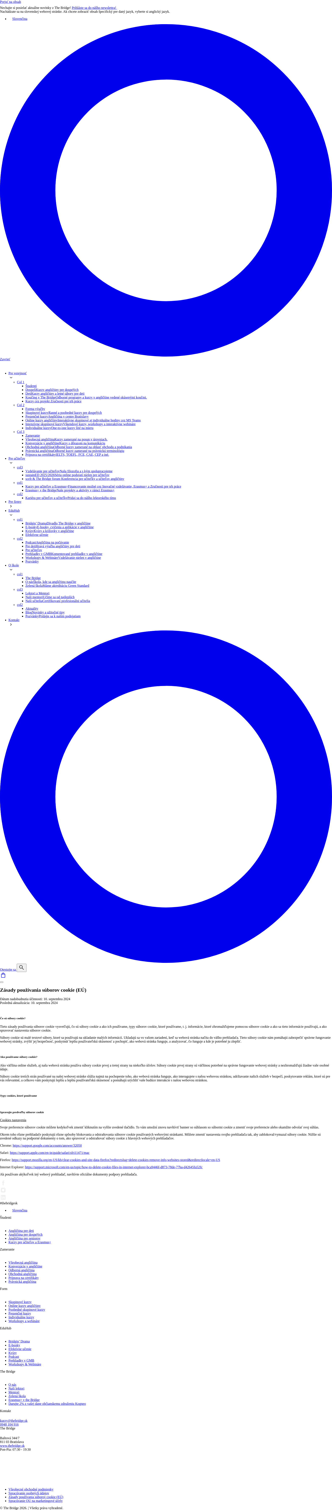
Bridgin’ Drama (19, 1341)
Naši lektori (16, 1388)
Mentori (13, 1392)
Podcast (13, 1356)
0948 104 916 (9, 1424)
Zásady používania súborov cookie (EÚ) (35, 1497)
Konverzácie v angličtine (25, 1266)
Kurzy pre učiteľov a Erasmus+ (29, 1242)
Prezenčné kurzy (19, 1313)
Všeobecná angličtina (22, 1262)
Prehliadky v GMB (21, 1360)
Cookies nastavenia (13, 1120)
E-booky (14, 1345)
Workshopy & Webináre (24, 1364)
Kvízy (12, 1353)
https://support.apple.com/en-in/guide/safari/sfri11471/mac (50, 1152)
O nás (12, 1384)
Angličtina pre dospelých (25, 1234)
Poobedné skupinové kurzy (26, 1309)
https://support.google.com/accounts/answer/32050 (47, 1145)
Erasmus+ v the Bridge (24, 1400)
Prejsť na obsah (10, 2)
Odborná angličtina (21, 1270)
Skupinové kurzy (20, 1302)
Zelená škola (17, 1396)
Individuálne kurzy (21, 1317)
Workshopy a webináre (24, 1321)
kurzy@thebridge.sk (14, 1420)
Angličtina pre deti (21, 1231)
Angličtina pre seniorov (24, 1238)
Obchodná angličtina (22, 1274)
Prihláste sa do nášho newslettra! (97, 8)
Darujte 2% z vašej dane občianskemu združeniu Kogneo (47, 1403)
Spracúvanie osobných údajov (28, 1493)
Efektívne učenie (19, 1349)
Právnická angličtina (22, 1281)
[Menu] (1, 982)
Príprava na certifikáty (23, 1278)
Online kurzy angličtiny (24, 1306)
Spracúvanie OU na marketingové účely (35, 1501)
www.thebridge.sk (12, 1445)
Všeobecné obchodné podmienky (30, 1489)
